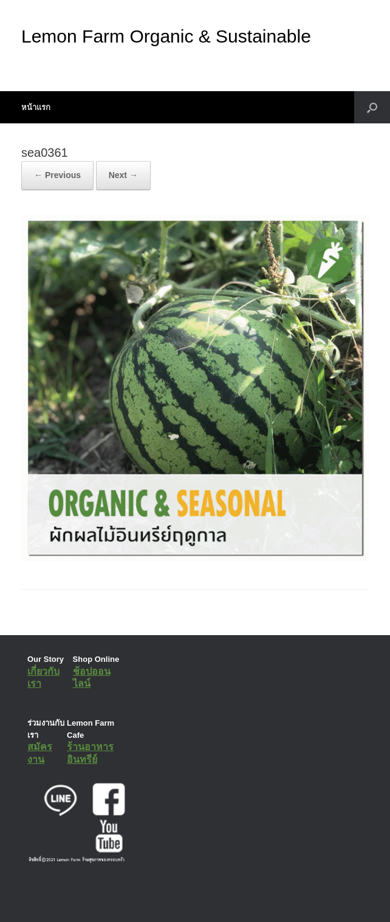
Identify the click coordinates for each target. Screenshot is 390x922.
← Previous (57, 175)
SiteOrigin (186, 897)
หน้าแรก (35, 107)
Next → (123, 175)
